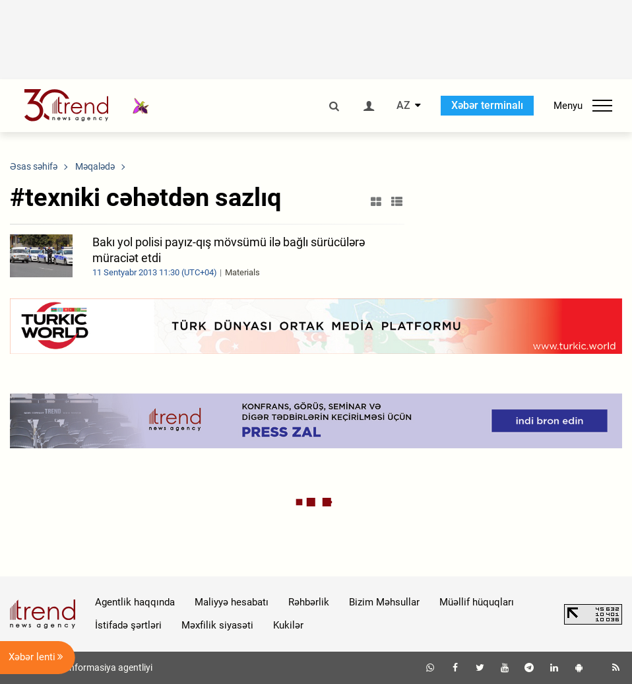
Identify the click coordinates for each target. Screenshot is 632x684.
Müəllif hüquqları (476, 602)
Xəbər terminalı (487, 105)
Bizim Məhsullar (384, 602)
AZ (403, 105)
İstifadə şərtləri (128, 625)
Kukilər (288, 625)
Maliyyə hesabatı (232, 602)
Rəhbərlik (308, 602)
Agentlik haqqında (135, 602)
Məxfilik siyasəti (217, 625)
